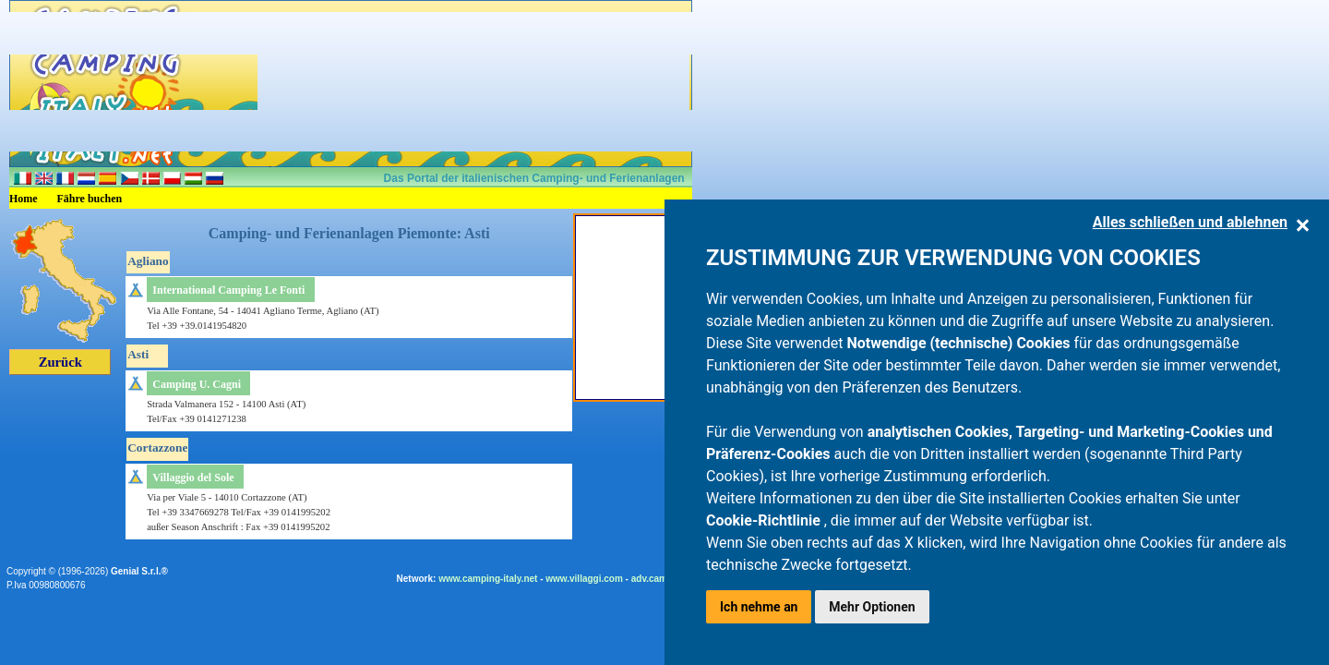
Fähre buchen (90, 198)
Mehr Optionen (872, 606)
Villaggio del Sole (192, 477)
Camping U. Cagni (196, 384)
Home (23, 198)
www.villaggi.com (584, 579)
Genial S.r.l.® (139, 571)
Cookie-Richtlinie (765, 520)
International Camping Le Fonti (228, 290)
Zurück (60, 362)
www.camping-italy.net (487, 579)
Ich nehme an (758, 606)
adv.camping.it (663, 579)
